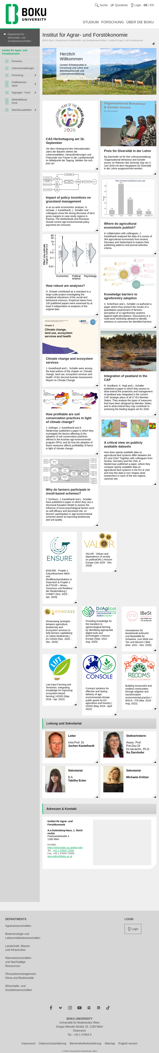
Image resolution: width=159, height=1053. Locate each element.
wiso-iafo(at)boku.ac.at (59, 856)
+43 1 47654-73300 (63, 850)
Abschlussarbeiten (22, 110)
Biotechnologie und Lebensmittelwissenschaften (22, 935)
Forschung (17, 75)
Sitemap (110, 1043)
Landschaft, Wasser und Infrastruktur (17, 948)
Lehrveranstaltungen (23, 68)
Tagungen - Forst (21, 92)
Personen (17, 61)
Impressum (28, 1043)
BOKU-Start (47, 40)
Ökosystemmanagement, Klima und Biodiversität (20, 975)
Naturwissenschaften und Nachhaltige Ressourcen (18, 961)
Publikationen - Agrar (20, 84)
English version (127, 1043)
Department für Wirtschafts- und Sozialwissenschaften (19, 37)
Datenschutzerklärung (52, 1043)
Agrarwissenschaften (18, 925)
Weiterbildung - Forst (20, 101)
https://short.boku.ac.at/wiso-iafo (65, 847)
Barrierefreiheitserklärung (85, 1043)
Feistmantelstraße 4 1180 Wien (64, 835)
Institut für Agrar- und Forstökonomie (126, 40)
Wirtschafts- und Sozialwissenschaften (18, 987)
